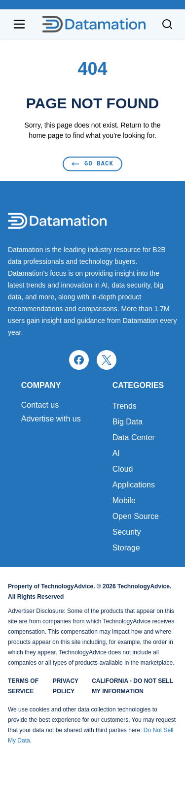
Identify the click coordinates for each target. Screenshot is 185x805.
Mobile (124, 500)
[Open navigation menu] (19, 24)
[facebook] (79, 360)
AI (116, 453)
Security (126, 532)
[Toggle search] (167, 24)
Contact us (40, 405)
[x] (106, 360)
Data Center (133, 437)
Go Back (92, 164)
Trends (124, 406)
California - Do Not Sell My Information (132, 686)
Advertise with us (51, 419)
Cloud (122, 469)
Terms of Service (23, 686)
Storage (126, 548)
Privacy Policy (65, 686)
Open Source (135, 516)
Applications (133, 485)
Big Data (127, 422)
